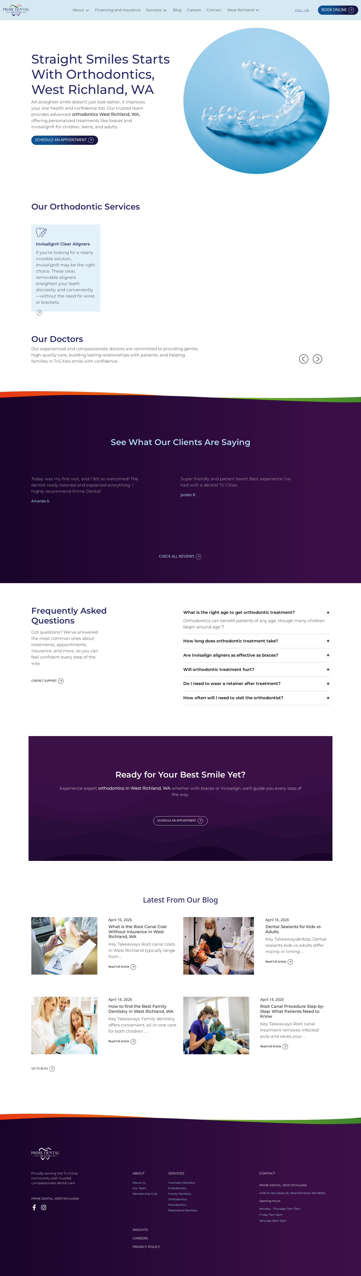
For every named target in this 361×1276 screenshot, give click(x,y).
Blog (177, 10)
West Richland (243, 10)
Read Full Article (122, 967)
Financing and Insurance (118, 10)
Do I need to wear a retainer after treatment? (256, 684)
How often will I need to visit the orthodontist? (256, 698)
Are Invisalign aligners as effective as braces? (256, 655)
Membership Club (145, 1193)
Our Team (139, 1188)
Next (315, 464)
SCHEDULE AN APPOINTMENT (64, 139)
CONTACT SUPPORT (47, 681)
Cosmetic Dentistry (181, 1182)
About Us (139, 1182)
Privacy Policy (146, 1247)
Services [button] (156, 10)
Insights (140, 1230)
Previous (301, 464)
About (81, 10)
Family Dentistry (179, 1193)
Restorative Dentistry (183, 1210)
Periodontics (177, 1204)
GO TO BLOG (43, 1068)
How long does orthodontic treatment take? (256, 641)
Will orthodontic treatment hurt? (256, 669)
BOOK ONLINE (338, 9)
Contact (214, 10)
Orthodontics (177, 1199)
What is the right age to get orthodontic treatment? (256, 612)
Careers (194, 10)
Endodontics (177, 1188)
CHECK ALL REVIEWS (180, 556)
